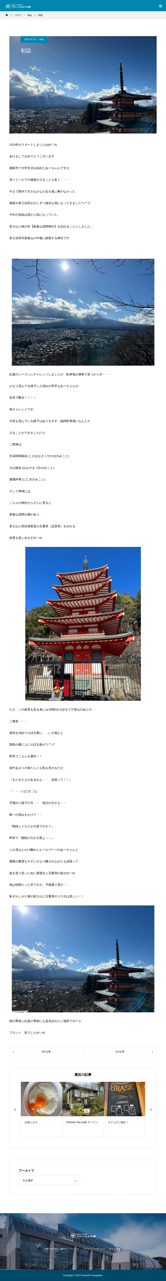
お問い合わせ (50, 1248)
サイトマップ (116, 1248)
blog (41, 39)
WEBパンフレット (70, 1248)
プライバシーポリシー (94, 1248)
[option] (41, 1109)
